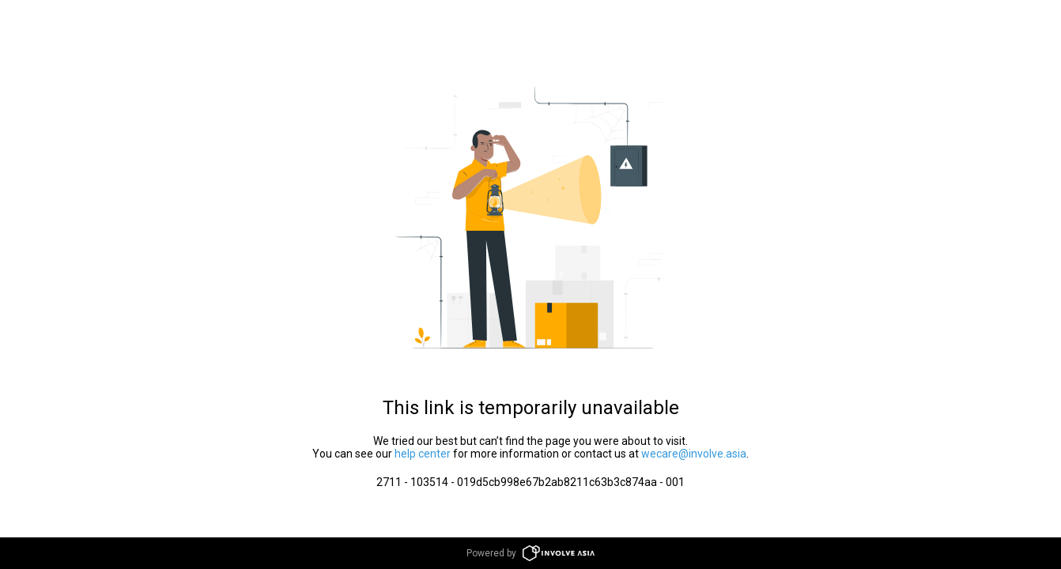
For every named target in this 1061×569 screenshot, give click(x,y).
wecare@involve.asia (693, 453)
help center (423, 453)
